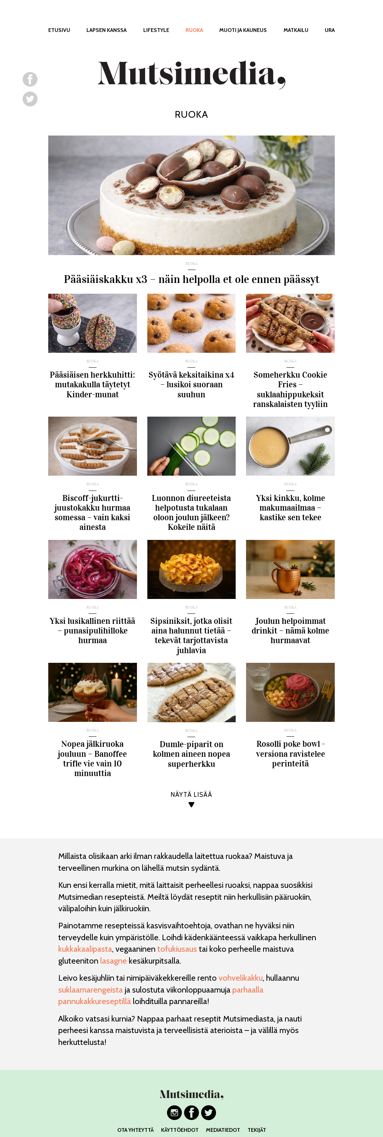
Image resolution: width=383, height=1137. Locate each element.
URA (330, 30)
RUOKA (194, 30)
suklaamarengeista (90, 990)
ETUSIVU (59, 30)
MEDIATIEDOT (223, 1130)
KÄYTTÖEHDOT (180, 1130)
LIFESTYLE (156, 30)
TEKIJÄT (257, 1130)
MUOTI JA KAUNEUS (243, 30)
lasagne (113, 961)
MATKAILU (296, 30)
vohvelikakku (241, 978)
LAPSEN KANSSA (106, 30)
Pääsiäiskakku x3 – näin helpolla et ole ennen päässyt (192, 279)
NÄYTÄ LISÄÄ (191, 795)
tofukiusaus (177, 949)
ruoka (192, 264)
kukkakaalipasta (85, 949)
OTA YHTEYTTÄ (135, 1130)
